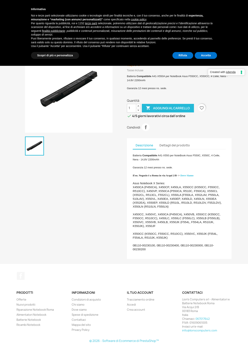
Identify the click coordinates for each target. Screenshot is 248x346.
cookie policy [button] (138, 19)
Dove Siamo (187, 175)
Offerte (21, 299)
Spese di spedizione (85, 314)
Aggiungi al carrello (168, 108)
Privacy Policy (81, 330)
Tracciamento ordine (140, 299)
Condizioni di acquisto (86, 299)
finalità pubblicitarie (53, 30)
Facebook (21, 276)
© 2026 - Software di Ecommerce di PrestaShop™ (124, 341)
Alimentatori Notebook (31, 314)
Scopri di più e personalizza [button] (55, 55)
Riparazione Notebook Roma (35, 309)
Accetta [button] (206, 55)
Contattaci (79, 320)
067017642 (202, 319)
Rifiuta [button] (183, 55)
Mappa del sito (81, 325)
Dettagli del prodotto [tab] (174, 145)
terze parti (91, 23)
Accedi (131, 304)
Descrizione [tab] (144, 145)
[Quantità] (131, 108)
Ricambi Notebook (28, 325)
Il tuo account (140, 292)
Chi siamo (78, 304)
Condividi (146, 127)
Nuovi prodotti (25, 304)
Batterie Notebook (28, 320)
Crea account (136, 309)
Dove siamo (79, 309)
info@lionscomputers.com (199, 330)
